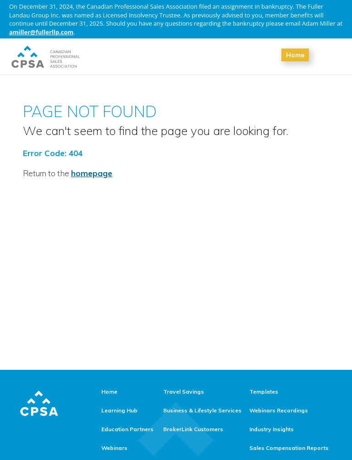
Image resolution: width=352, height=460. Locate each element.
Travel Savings (183, 391)
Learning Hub (119, 410)
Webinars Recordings (278, 410)
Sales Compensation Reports (289, 447)
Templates (263, 391)
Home (295, 55)
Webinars (114, 447)
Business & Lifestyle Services (202, 410)
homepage (91, 173)
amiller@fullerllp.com (41, 32)
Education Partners (127, 429)
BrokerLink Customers (193, 429)
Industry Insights (271, 429)
